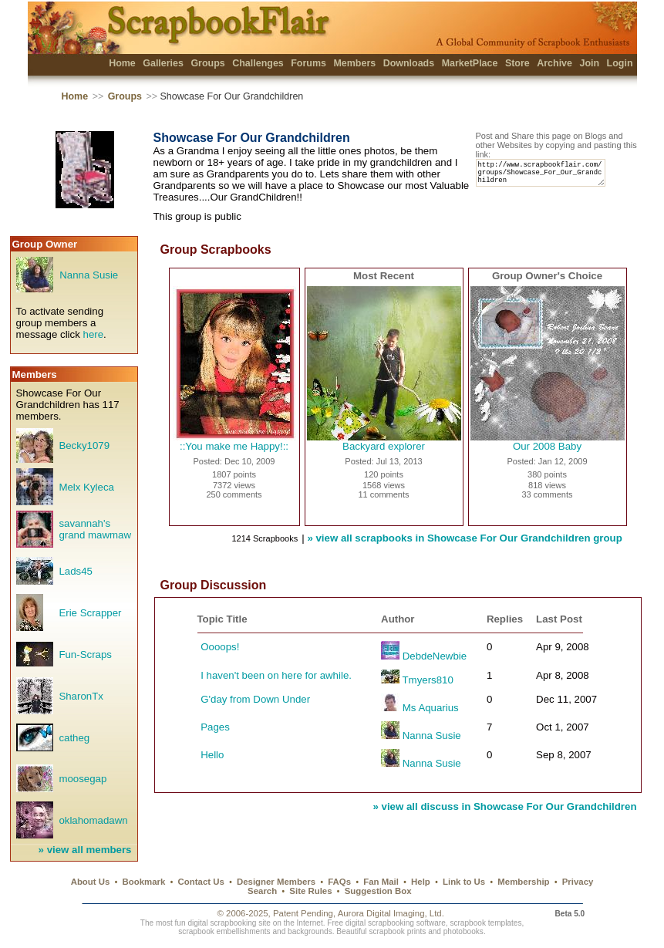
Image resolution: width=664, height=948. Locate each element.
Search (262, 891)
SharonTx (81, 696)
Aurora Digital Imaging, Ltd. (391, 913)
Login (620, 63)
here (93, 334)
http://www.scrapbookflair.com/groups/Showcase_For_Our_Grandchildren (547, 176)
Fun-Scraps (85, 654)
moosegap (82, 778)
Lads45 (76, 571)
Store (517, 63)
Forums (308, 63)
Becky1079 (84, 445)
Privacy (578, 881)
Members (354, 63)
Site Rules (310, 891)
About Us (90, 881)
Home (122, 63)
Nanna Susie (88, 275)
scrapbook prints (397, 931)
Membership (523, 881)
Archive (554, 63)
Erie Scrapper (90, 613)
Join (589, 63)
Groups (207, 63)
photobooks (463, 931)
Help (420, 881)
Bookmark (144, 881)
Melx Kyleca (86, 487)
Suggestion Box (378, 891)
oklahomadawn (93, 820)
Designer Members (276, 881)
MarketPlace (470, 63)
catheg (74, 738)
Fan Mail (381, 881)
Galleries (163, 63)
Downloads (409, 63)
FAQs (339, 881)
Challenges (258, 63)
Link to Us (464, 881)
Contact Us (201, 881)
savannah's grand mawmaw (95, 529)
